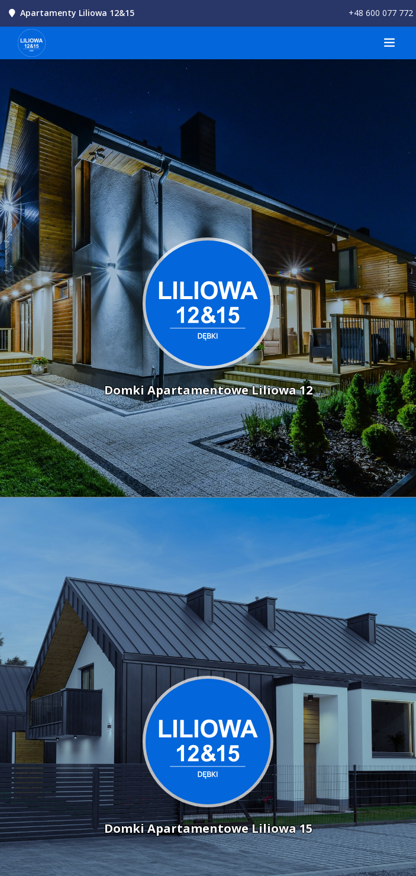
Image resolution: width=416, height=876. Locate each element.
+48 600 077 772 (381, 12)
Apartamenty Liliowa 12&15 (77, 12)
